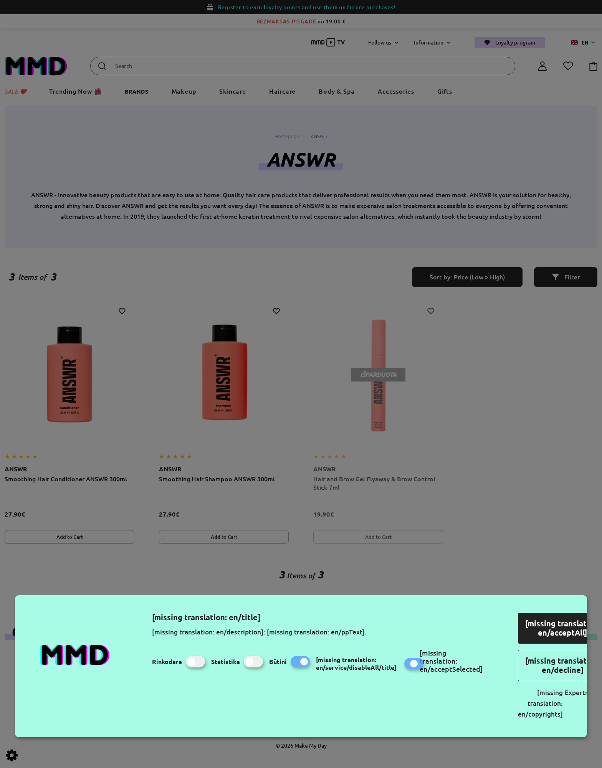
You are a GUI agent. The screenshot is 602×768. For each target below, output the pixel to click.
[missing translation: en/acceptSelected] (451, 661)
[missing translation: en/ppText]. (317, 632)
